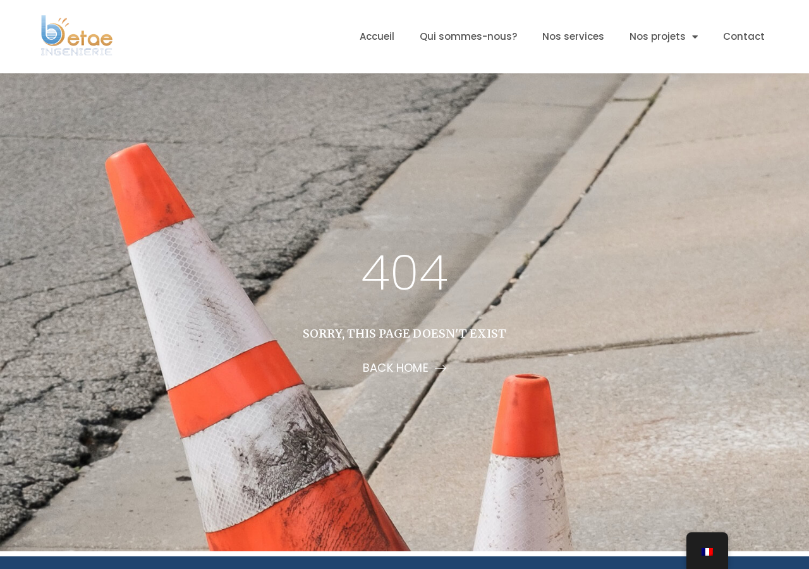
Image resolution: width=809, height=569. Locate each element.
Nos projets (664, 37)
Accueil (377, 36)
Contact (744, 36)
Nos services (573, 36)
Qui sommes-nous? (468, 36)
